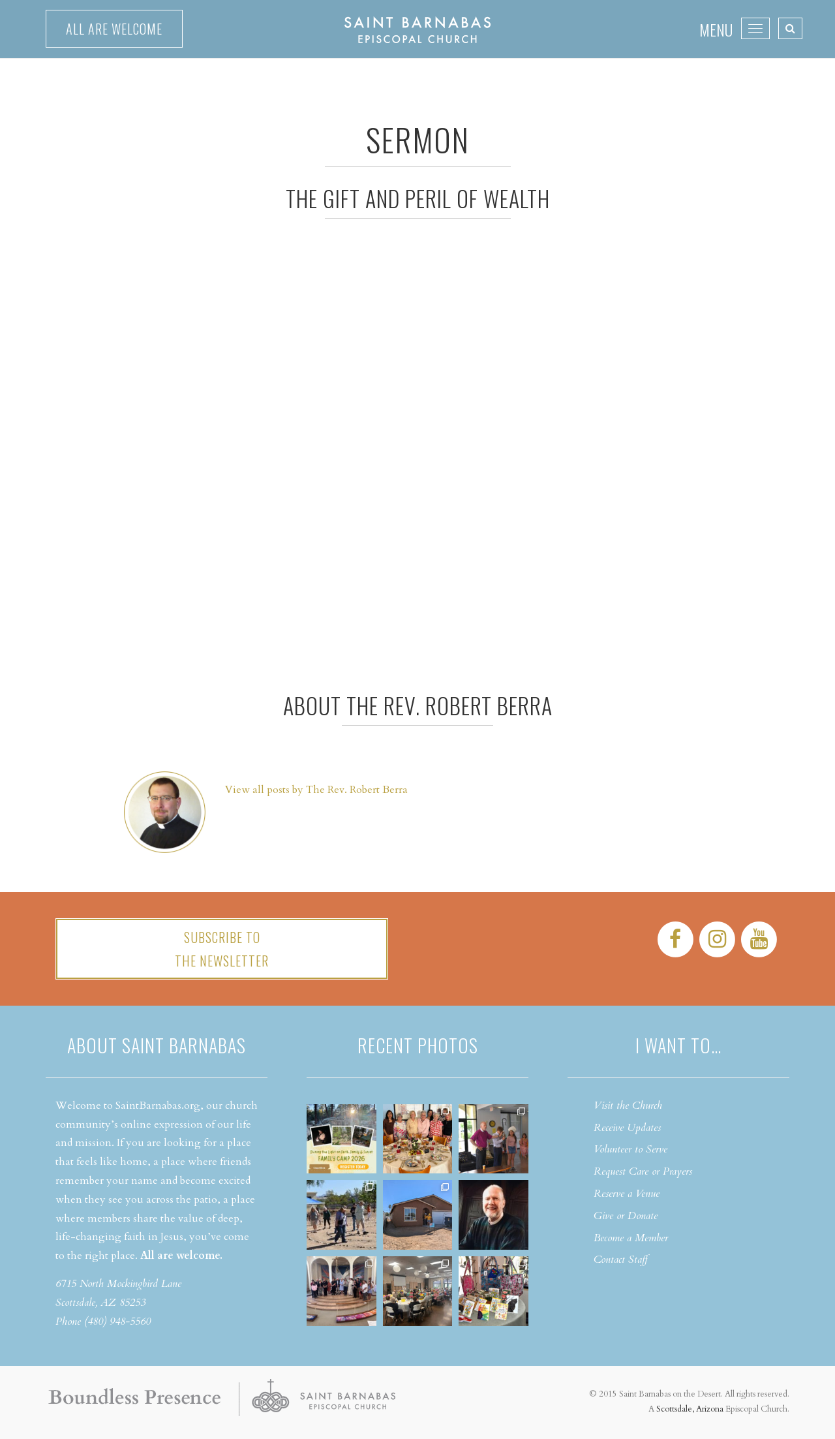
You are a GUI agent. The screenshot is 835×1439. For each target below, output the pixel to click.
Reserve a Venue (627, 1193)
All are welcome (114, 29)
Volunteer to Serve (630, 1149)
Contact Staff (621, 1259)
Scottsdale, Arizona (689, 1409)
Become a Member (631, 1238)
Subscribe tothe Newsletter (222, 948)
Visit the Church (628, 1105)
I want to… (678, 1045)
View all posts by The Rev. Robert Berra (316, 789)
